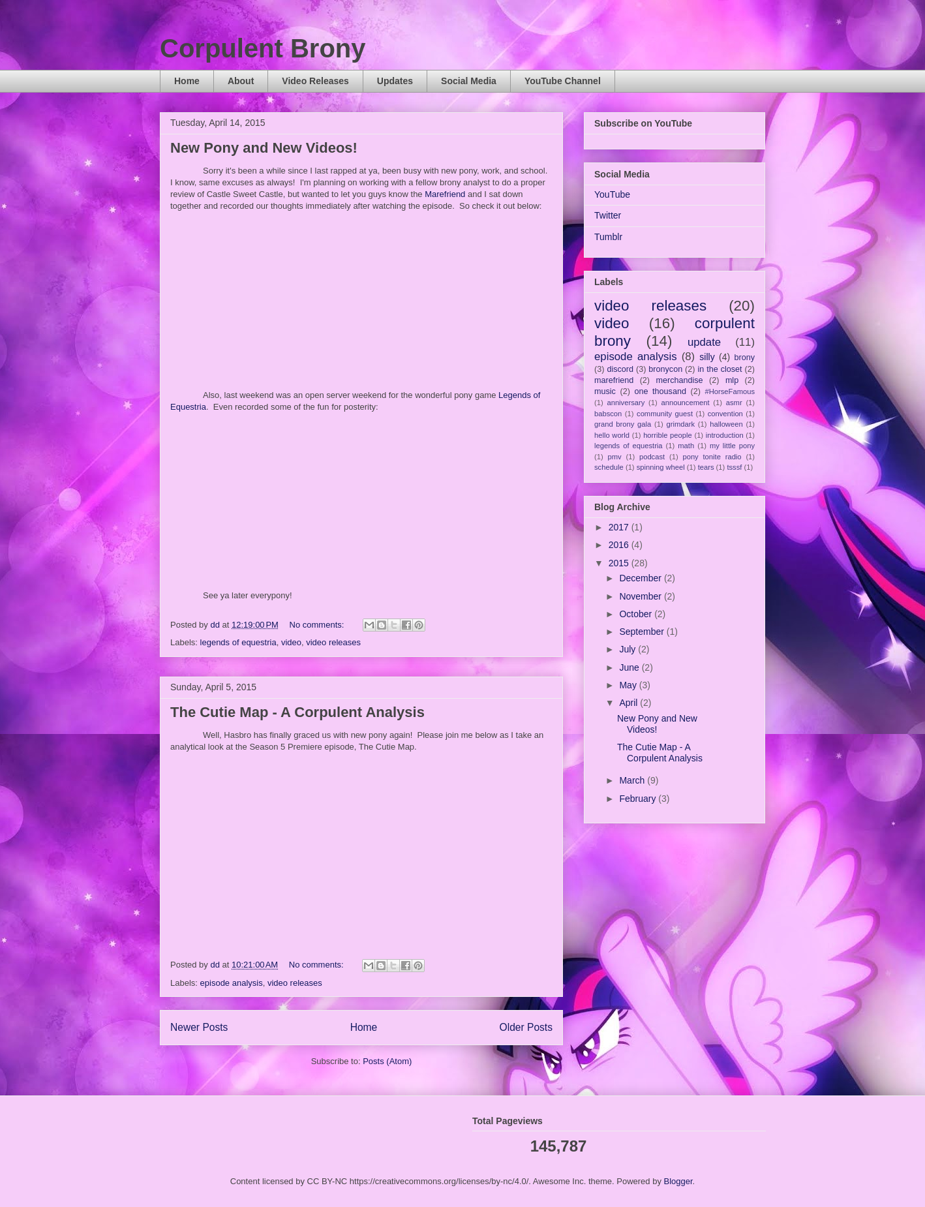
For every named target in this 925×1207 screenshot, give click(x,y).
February (638, 798)
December (641, 578)
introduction (725, 435)
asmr (734, 402)
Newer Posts (199, 1027)
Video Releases (315, 81)
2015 (620, 563)
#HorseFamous (730, 391)
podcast (652, 457)
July (628, 649)
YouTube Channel (562, 81)
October (636, 614)
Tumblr (608, 237)
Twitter (607, 215)
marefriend (613, 380)
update (704, 342)
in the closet (719, 369)
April (629, 702)
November (641, 596)
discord (620, 369)
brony (745, 357)
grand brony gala (622, 424)
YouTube (612, 194)
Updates (395, 81)
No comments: (318, 625)
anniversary (625, 402)
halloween (726, 424)
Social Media (468, 81)
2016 (620, 545)
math (686, 446)
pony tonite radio (711, 457)
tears (706, 467)
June (630, 667)
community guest (665, 414)
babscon (608, 414)
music (605, 391)
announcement (685, 402)
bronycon (665, 369)
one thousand (660, 391)
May (629, 685)
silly (706, 357)
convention (725, 414)
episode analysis (231, 983)
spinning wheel (661, 467)
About (241, 81)
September (642, 631)
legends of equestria (238, 642)
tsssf (734, 467)
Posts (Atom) (387, 1061)
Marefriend (445, 194)
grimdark (680, 424)
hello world (611, 435)
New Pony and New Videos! (263, 148)
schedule (609, 467)
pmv (615, 457)
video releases (333, 642)
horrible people (667, 435)
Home (187, 81)
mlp (731, 380)
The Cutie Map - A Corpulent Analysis (297, 712)
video (291, 642)
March (633, 780)
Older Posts (526, 1027)
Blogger (678, 1181)
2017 (620, 527)
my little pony (732, 446)
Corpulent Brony (263, 48)
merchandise (679, 380)
